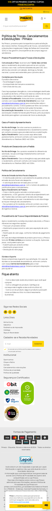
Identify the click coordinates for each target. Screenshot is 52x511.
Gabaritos (7, 325)
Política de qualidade (11, 373)
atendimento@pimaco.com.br (13, 103)
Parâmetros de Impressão (13, 327)
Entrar (46, 12)
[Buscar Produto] (46, 26)
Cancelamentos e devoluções (15, 367)
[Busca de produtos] (22, 26)
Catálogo (7, 330)
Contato (7, 365)
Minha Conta (8, 322)
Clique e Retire (9, 362)
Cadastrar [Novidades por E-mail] (38, 344)
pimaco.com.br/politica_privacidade (17, 487)
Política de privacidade (12, 370)
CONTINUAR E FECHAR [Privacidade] (26, 506)
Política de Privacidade (21, 502)
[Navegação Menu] (6, 19)
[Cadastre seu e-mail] (18, 344)
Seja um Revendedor (11, 333)
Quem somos (8, 360)
